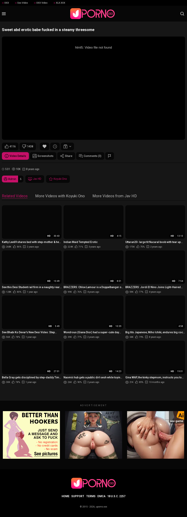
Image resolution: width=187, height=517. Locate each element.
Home (65, 496)
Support (77, 496)
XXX (5, 3)
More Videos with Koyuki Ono (60, 196)
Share (66, 156)
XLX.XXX (59, 3)
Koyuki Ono (58, 179)
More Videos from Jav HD (114, 196)
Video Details (15, 156)
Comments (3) (90, 156)
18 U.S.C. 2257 (116, 496)
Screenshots (43, 156)
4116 (10, 146)
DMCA (101, 496)
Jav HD (34, 179)
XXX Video (41, 3)
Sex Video (21, 3)
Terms (90, 496)
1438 (27, 146)
